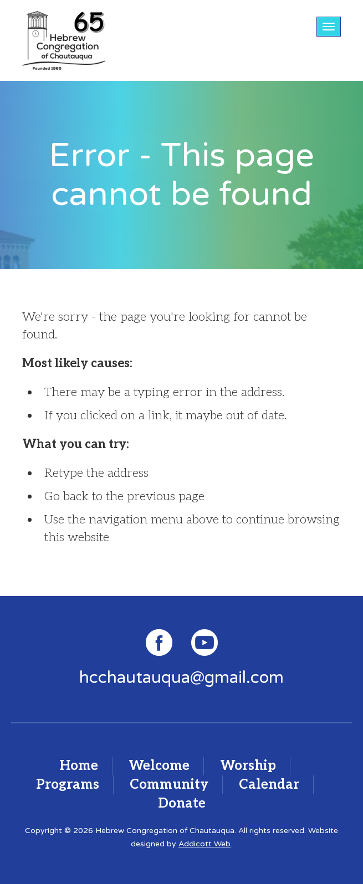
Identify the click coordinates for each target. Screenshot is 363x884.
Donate (182, 803)
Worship (248, 766)
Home (78, 766)
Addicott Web (204, 844)
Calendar (269, 785)
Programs (67, 785)
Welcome (159, 766)
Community (169, 785)
